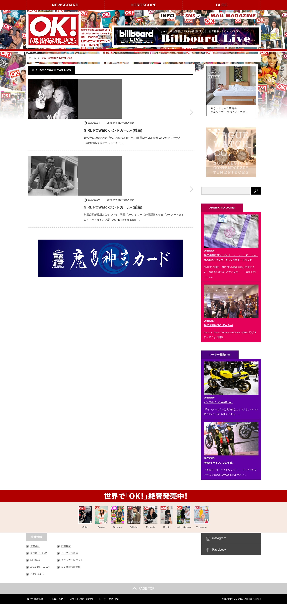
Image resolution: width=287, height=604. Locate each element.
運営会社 (35, 546)
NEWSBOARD (65, 5)
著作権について (38, 553)
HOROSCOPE (143, 5)
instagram (219, 538)
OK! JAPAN (239, 599)
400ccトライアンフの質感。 (219, 462)
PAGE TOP (143, 588)
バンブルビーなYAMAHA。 (218, 402)
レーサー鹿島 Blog (108, 599)
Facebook (219, 549)
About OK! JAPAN (40, 567)
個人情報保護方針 (70, 567)
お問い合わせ (37, 574)
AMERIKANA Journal (81, 599)
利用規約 (35, 560)
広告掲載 (66, 546)
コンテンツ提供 (69, 553)
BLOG (222, 5)
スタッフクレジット (72, 560)
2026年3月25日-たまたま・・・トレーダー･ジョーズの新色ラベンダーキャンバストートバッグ (231, 257)
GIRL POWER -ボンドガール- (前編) (113, 139)
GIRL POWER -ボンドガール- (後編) (113, 89)
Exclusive (112, 81)
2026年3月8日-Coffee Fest (218, 325)
